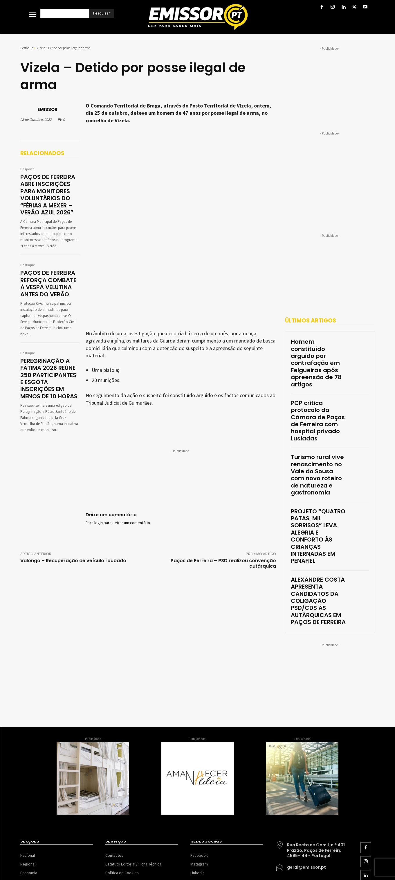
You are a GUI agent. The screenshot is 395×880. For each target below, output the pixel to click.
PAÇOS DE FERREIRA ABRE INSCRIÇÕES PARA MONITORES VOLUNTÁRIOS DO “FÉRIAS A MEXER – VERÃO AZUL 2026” (49, 191)
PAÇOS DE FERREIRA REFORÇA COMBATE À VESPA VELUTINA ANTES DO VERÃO (48, 274)
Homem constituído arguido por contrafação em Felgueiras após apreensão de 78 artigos (318, 348)
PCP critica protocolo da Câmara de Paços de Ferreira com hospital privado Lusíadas (317, 379)
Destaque (26, 48)
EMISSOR (47, 109)
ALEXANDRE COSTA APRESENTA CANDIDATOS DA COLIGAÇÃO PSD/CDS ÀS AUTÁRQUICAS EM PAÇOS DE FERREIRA (317, 486)
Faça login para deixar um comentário (118, 380)
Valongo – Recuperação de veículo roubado (73, 444)
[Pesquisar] (101, 13)
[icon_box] (311, 721)
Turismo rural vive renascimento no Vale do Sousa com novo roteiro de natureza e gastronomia (318, 413)
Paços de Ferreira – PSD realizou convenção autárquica (223, 447)
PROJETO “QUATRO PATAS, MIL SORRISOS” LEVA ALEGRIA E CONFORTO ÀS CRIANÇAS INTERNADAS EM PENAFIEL (317, 450)
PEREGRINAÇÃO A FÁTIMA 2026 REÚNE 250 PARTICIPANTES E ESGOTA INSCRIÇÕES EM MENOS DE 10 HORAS (50, 361)
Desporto (27, 169)
